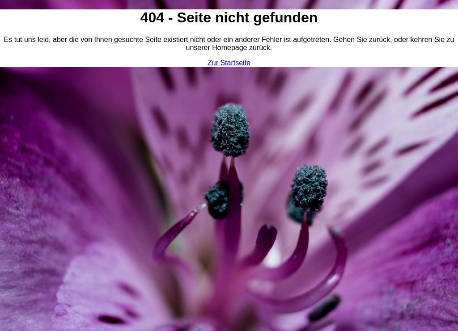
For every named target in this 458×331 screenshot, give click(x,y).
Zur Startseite (229, 63)
